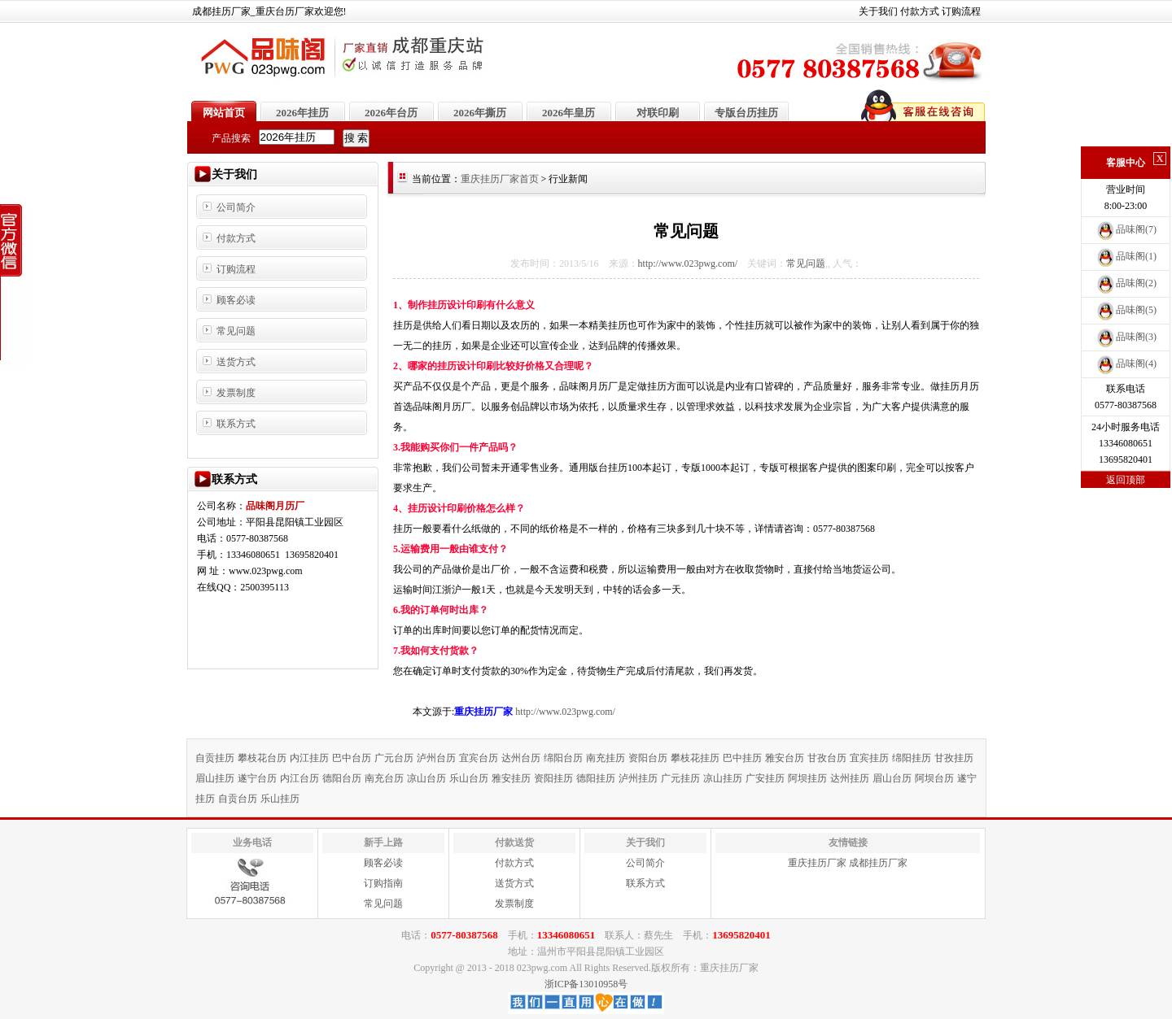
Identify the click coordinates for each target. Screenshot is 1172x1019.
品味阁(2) (1126, 283)
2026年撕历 (479, 113)
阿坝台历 (934, 778)
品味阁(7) (1126, 229)
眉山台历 (892, 778)
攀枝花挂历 (695, 758)
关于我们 (878, 11)
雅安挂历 (511, 778)
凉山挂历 (722, 778)
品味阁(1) (1126, 256)
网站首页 (224, 113)
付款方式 (919, 11)
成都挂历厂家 (878, 863)
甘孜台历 (826, 758)
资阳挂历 (553, 778)
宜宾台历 (478, 758)
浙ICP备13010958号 (586, 984)
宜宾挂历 (869, 758)
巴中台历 (351, 758)
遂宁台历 (257, 778)
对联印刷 (657, 113)
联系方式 (236, 423)
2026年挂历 (302, 113)
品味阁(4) (1126, 363)
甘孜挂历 (953, 758)
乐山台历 (468, 778)
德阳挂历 (595, 778)
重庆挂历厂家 (817, 863)
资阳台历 (647, 758)
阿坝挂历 (807, 778)
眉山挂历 (214, 778)
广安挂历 (765, 778)
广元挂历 (680, 778)
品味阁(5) (1126, 310)
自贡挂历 (214, 758)
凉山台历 (426, 778)
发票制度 (236, 392)
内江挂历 (309, 758)
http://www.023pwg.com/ (688, 263)
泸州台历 (436, 758)
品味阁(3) (1126, 336)
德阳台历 (341, 778)
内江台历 (299, 778)
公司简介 (236, 207)
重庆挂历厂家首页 (500, 179)
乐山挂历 (280, 798)
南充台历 (384, 778)
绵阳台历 (563, 758)
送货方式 (236, 362)
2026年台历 (391, 113)
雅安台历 (784, 758)
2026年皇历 (568, 113)
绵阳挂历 (911, 758)
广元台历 (393, 758)
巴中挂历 (742, 758)
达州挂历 (849, 778)
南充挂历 (605, 758)
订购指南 (383, 883)
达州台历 (520, 758)
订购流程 (961, 11)
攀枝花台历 (262, 758)
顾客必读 (236, 300)
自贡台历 (237, 798)
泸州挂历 (638, 778)
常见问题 (236, 331)
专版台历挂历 (746, 113)
